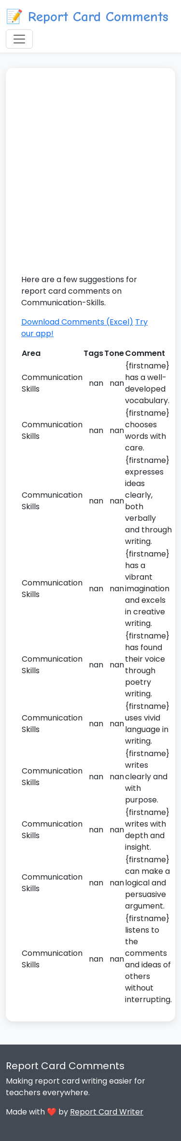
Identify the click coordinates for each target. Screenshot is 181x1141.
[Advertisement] (90, 178)
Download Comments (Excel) (77, 321)
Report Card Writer (106, 1111)
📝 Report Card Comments (87, 17)
